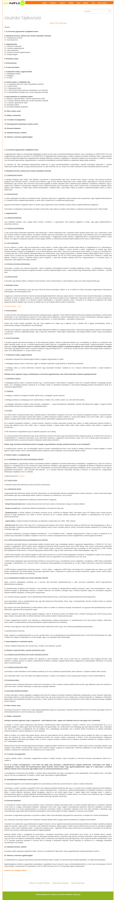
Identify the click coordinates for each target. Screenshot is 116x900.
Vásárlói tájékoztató (43, 894)
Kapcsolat (76, 894)
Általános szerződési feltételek (61, 894)
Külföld (71, 3)
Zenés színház (101, 3)
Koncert (62, 3)
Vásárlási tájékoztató (78, 883)
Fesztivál (53, 3)
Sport (78, 3)
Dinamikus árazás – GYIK (12, 306)
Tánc (93, 3)
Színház (85, 3)
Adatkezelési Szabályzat (60, 883)
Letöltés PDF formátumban (58, 23)
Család (44, 3)
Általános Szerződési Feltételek (39, 883)
